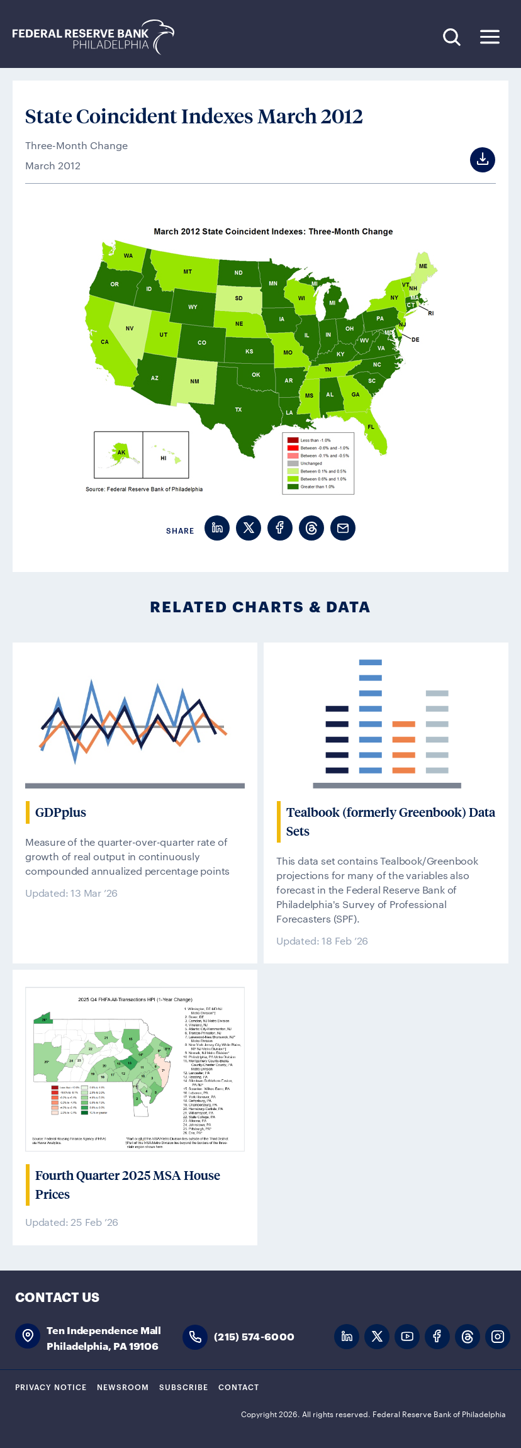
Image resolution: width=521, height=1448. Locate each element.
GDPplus (60, 812)
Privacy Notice (51, 1386)
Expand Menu (490, 37)
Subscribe (183, 1386)
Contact (238, 1386)
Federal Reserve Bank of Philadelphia (100, 37)
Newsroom (123, 1386)
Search (451, 37)
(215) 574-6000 (254, 1335)
